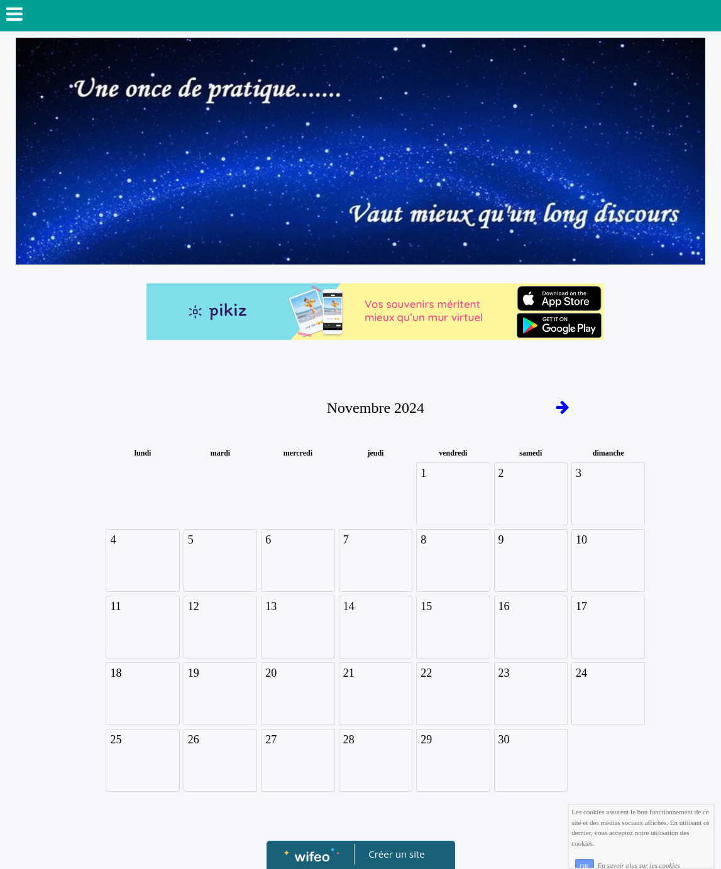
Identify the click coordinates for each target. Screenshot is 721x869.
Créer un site (396, 854)
